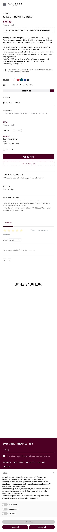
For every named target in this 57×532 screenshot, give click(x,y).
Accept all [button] (42, 527)
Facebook (7, 462)
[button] (54, 473)
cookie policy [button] (20, 486)
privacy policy (28, 456)
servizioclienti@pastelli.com (13, 210)
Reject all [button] (15, 527)
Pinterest (30, 462)
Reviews (8, 223)
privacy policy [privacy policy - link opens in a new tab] (18, 479)
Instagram (18, 462)
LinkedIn (6, 467)
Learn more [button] (28, 522)
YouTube (41, 462)
